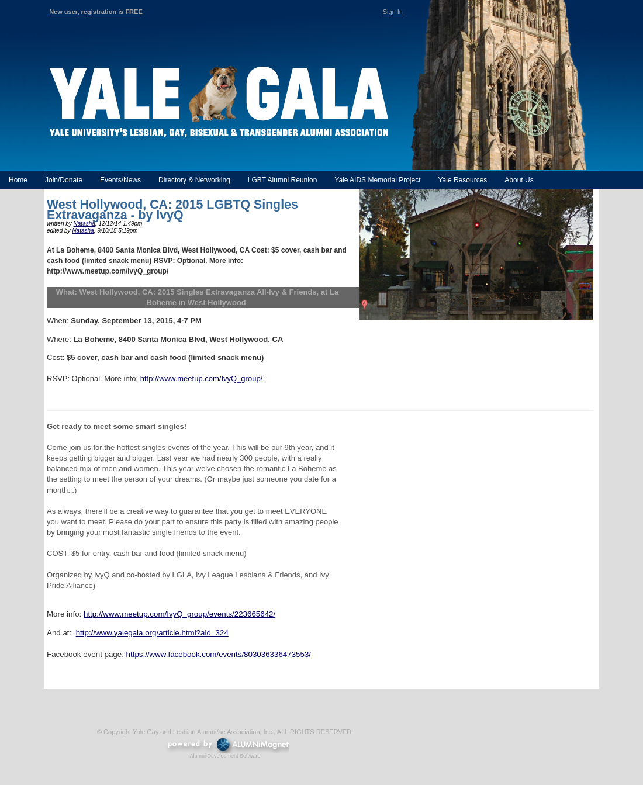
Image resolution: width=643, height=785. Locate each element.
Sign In (393, 11)
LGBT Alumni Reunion (282, 180)
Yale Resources (462, 180)
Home (18, 180)
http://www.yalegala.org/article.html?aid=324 (152, 632)
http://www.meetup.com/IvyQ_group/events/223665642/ (179, 614)
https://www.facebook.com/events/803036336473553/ (218, 654)
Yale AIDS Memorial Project (377, 180)
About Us (518, 180)
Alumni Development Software (224, 756)
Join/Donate (63, 180)
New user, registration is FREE (96, 11)
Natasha (84, 223)
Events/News (120, 180)
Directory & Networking (194, 180)
